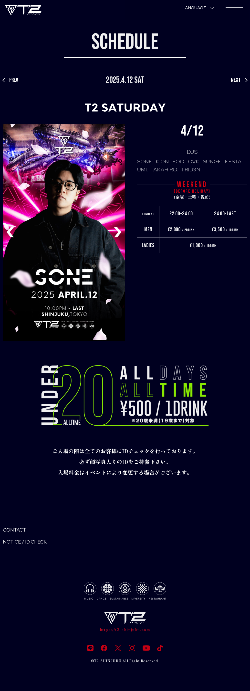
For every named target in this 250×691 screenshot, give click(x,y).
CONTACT (16, 530)
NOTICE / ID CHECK (28, 543)
